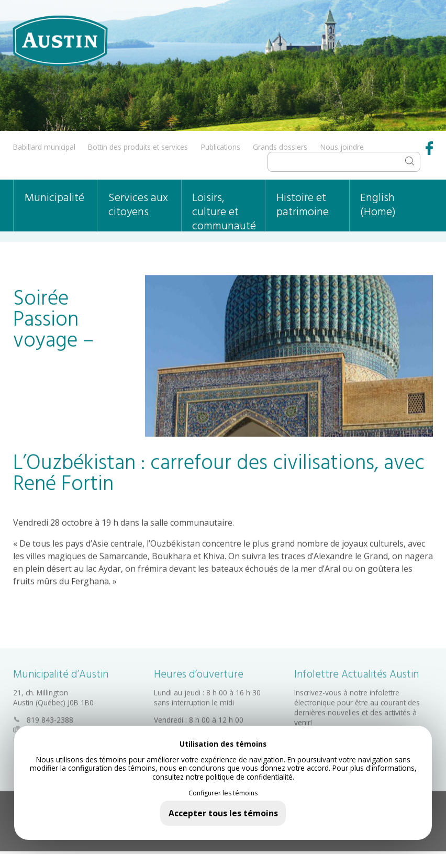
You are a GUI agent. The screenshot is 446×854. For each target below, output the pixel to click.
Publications (220, 147)
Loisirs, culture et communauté (224, 210)
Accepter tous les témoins (223, 813)
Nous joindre (342, 147)
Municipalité (54, 198)
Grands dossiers (280, 147)
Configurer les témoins (223, 793)
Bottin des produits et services (138, 147)
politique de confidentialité (249, 777)
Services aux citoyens (138, 205)
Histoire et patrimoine (302, 205)
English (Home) (378, 205)
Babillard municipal (44, 147)
